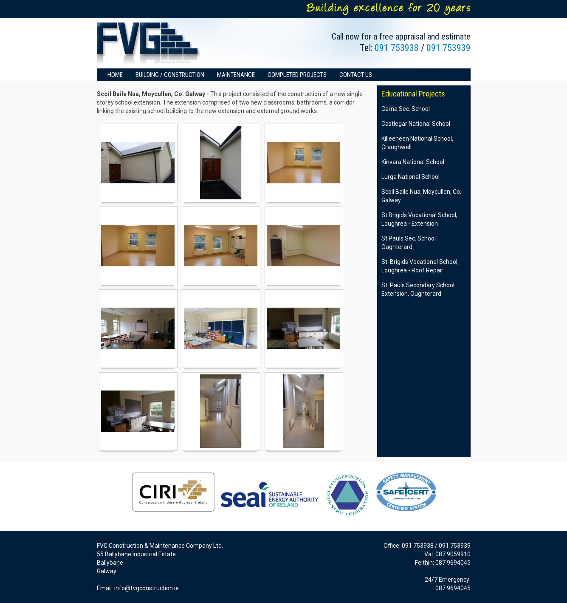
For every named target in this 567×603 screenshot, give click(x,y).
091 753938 (397, 47)
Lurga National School (410, 176)
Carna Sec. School (405, 108)
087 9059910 (453, 554)
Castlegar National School (415, 123)
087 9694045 (453, 562)
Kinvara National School (412, 162)
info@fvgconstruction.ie (146, 588)
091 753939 (448, 47)
